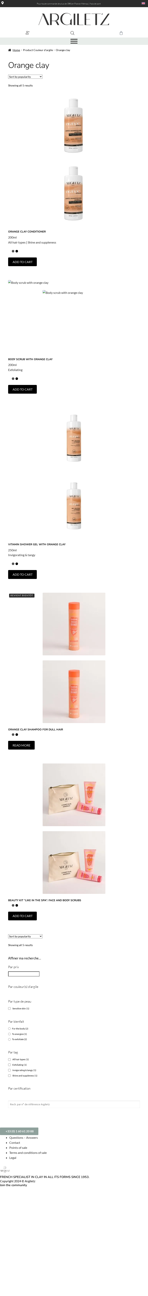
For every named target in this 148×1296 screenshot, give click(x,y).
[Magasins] (2, 2)
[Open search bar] (72, 33)
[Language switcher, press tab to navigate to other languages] (140, 3)
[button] (27, 32)
